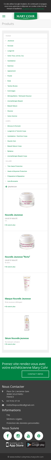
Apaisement (11, 71)
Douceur (10, 111)
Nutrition (10, 66)
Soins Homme (12, 116)
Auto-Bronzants (12, 181)
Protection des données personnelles (23, 423)
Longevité (10, 51)
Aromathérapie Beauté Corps (17, 156)
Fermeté (10, 46)
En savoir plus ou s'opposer (33, 8)
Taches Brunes (12, 86)
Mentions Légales (14, 419)
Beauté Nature (12, 106)
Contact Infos (35, 374)
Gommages (11, 91)
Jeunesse (10, 41)
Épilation (10, 151)
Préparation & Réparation (15, 176)
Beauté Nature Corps (14, 146)
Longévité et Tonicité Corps (16, 131)
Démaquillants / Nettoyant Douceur (19, 96)
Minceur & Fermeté (14, 126)
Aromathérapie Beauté (15, 101)
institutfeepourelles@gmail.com (20, 405)
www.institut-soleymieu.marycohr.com (27, 456)
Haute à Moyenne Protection (17, 171)
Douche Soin (11, 141)
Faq (8, 415)
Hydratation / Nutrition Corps (17, 136)
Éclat (9, 81)
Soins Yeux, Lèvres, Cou (15, 56)
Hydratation (11, 61)
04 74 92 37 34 (13, 401)
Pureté (9, 76)
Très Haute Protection (14, 166)
